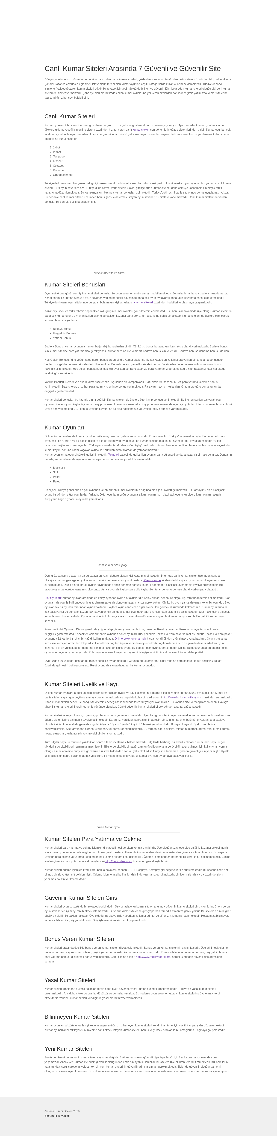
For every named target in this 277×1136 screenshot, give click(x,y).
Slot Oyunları (53, 597)
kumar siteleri (141, 129)
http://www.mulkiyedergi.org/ (153, 956)
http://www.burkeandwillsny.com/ (183, 697)
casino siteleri (143, 302)
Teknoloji (113, 454)
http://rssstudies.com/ (118, 861)
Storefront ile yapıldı (57, 1115)
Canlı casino (152, 580)
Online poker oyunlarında (130, 638)
